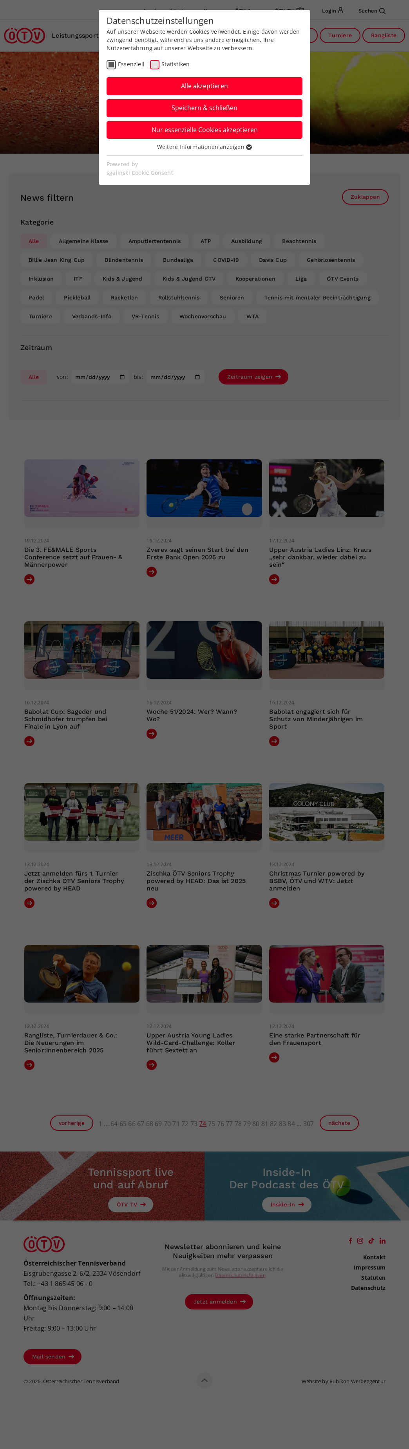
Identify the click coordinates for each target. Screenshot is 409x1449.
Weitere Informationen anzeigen (204, 147)
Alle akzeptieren (204, 86)
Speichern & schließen (204, 107)
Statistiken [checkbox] (175, 64)
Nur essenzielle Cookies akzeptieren (205, 129)
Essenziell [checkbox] (131, 64)
